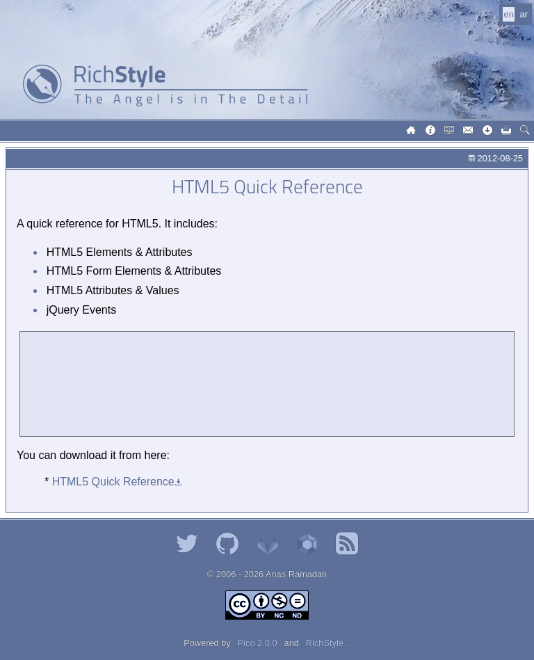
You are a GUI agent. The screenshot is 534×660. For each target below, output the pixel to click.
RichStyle (324, 643)
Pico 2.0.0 (257, 643)
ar (524, 14)
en (509, 14)
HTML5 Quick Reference (113, 482)
